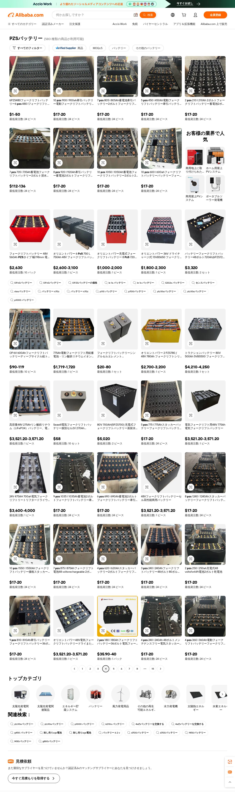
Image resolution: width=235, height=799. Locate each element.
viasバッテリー (20, 291)
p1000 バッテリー (22, 300)
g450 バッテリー (21, 732)
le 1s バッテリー (115, 282)
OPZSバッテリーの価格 (82, 282)
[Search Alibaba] (93, 15)
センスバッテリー (203, 282)
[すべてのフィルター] (27, 48)
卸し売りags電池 (51, 732)
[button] (135, 15)
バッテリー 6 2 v (109, 732)
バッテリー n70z (48, 291)
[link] (230, 762)
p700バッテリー (135, 291)
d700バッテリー (138, 732)
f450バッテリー (195, 732)
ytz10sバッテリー (164, 291)
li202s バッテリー (172, 282)
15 (153, 668)
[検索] (148, 15)
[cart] (185, 15)
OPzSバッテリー (21, 282)
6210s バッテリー (112, 724)
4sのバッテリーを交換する (148, 724)
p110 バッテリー (106, 291)
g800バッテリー (49, 741)
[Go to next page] (160, 668)
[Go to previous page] (74, 668)
